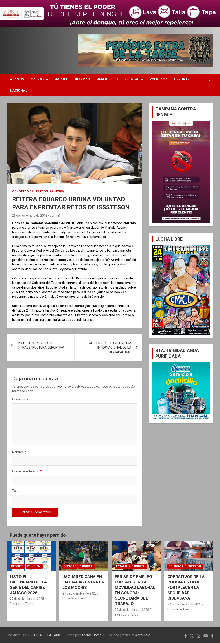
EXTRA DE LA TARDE (47, 635)
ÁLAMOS (17, 79)
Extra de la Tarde (21, 604)
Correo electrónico (27, 471)
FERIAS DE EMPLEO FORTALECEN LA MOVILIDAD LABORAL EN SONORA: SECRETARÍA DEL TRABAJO (135, 590)
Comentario (20, 399)
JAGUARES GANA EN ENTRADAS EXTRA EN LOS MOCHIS (83, 582)
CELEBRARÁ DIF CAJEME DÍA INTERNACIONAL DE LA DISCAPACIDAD (110, 347)
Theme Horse (91, 635)
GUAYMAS (81, 79)
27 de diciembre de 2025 (27, 598)
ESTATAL (132, 79)
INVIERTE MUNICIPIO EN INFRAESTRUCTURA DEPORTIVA (41, 345)
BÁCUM (61, 79)
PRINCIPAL (58, 191)
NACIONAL (18, 91)
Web (15, 491)
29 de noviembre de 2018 (29, 215)
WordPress (143, 635)
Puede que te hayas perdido (38, 535)
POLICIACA (159, 79)
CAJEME (37, 79)
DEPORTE (181, 79)
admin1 (55, 215)
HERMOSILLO (107, 79)
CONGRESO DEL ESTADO (30, 191)
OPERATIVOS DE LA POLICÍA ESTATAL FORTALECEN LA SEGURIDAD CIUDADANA (186, 587)
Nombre (19, 452)
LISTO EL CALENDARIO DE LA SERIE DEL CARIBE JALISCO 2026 (28, 584)
